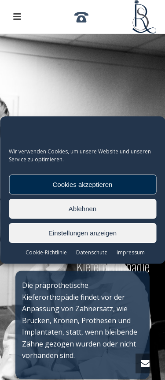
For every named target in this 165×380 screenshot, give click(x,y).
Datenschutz (91, 252)
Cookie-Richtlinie (46, 252)
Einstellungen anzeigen (82, 233)
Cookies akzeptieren (83, 184)
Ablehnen (82, 208)
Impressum (131, 252)
